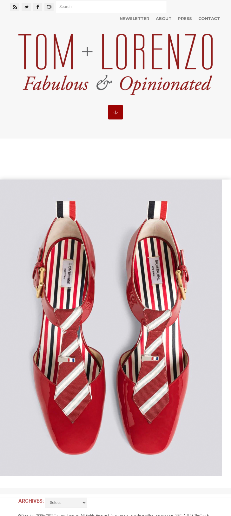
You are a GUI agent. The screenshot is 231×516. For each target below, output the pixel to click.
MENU (115, 112)
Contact (209, 18)
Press (185, 18)
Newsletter (134, 18)
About (163, 18)
